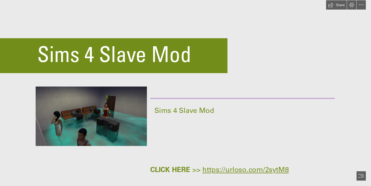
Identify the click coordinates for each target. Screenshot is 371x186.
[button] (336, 5)
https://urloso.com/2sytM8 (245, 169)
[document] (185, 93)
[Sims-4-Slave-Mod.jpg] (91, 116)
